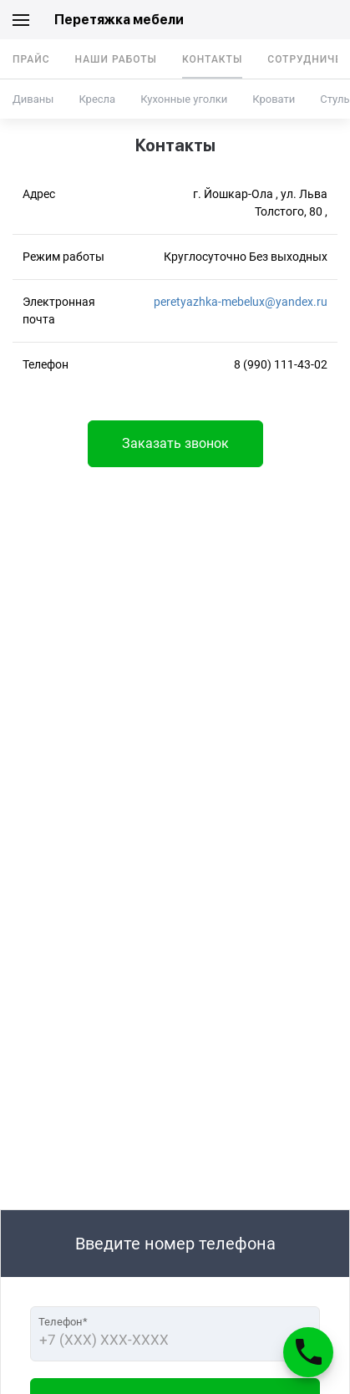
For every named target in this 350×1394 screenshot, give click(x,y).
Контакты (212, 59)
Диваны (33, 99)
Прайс (31, 59)
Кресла (97, 99)
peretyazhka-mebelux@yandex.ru (240, 301)
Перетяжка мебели (119, 20)
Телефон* (63, 1321)
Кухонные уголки (183, 99)
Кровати (273, 99)
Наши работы (116, 59)
